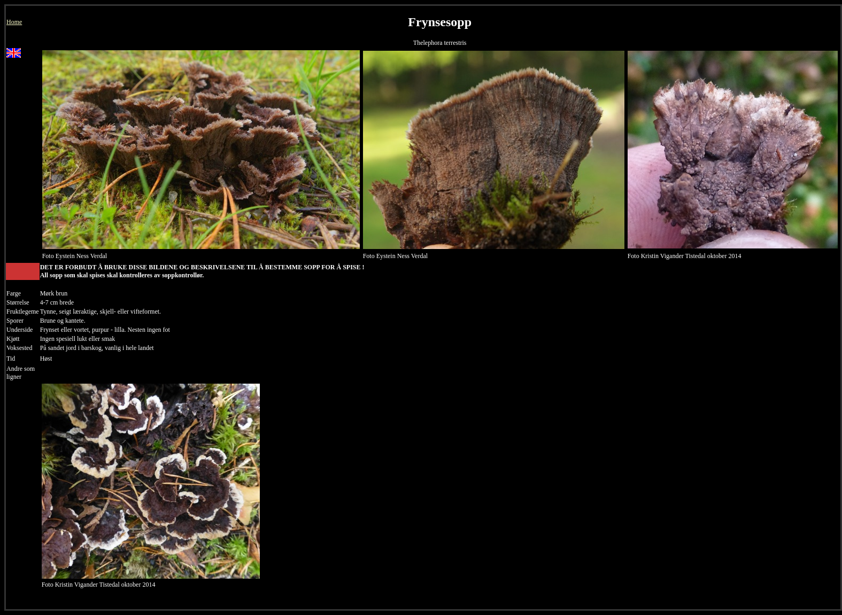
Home (14, 22)
